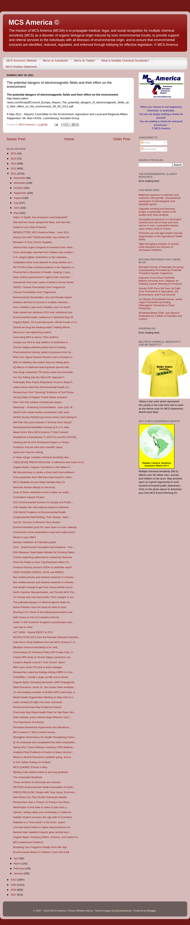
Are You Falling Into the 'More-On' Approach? (38, 377)
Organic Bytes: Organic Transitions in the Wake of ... (43, 467)
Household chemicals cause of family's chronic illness (43, 282)
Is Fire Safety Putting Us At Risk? (32, 762)
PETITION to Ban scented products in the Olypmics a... (44, 267)
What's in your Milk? (24, 537)
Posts (145, 142)
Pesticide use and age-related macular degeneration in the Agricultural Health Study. (160, 236)
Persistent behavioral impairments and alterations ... (42, 727)
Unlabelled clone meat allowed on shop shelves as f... (43, 262)
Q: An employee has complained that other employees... (45, 742)
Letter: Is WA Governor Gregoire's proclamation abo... (43, 622)
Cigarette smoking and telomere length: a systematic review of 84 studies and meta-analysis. (157, 211)
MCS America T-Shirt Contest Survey (34, 732)
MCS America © (34, 22)
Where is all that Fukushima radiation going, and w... (43, 757)
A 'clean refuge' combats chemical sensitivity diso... (42, 457)
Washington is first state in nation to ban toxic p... (41, 807)
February (19, 868)
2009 (14, 884)
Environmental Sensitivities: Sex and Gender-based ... (43, 297)
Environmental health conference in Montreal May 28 (43, 317)
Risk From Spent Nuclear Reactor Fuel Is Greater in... (43, 357)
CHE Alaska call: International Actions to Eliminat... (42, 507)
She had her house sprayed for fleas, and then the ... (43, 222)
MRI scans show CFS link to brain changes (37, 667)
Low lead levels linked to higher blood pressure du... (42, 827)
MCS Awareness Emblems (28, 842)
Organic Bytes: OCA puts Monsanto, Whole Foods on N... (45, 322)
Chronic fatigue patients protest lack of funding (39, 347)
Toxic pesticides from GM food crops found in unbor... (43, 477)
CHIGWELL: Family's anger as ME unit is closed (40, 677)
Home (69, 139)
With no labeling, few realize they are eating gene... (42, 362)
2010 (14, 879)
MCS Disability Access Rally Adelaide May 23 (39, 482)
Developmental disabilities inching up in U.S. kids (41, 427)
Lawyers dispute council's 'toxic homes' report (39, 662)
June (17, 207)
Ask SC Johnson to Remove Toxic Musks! (37, 522)
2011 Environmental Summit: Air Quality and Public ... (43, 502)
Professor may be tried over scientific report (38, 447)
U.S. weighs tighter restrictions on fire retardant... (41, 257)
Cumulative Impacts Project (28, 497)
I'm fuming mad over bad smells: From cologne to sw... (44, 597)
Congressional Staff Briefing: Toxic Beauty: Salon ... (42, 517)
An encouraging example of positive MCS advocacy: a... (45, 692)
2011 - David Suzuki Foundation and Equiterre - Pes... (43, 547)
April (17, 858)
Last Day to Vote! (23, 627)
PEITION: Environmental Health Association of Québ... (44, 787)
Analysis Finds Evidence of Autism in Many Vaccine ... (43, 752)
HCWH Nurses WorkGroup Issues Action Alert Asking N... (45, 417)
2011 (14, 173)
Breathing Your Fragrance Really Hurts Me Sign (40, 847)
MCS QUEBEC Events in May (30, 767)
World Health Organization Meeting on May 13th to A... (44, 697)
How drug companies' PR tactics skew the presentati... (44, 372)
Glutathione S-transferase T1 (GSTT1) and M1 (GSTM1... (45, 437)
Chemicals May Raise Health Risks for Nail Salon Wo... (44, 712)
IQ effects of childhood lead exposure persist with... (42, 367)
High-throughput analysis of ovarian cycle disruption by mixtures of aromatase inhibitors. (159, 246)
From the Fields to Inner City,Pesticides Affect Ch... (42, 562)
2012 (14, 168)
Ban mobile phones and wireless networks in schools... (44, 577)
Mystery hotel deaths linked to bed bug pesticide (40, 772)
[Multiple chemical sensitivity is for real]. (35, 647)
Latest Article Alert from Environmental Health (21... (42, 387)
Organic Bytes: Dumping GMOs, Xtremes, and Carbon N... (46, 837)
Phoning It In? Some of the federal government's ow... (43, 612)
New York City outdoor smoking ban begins (37, 402)
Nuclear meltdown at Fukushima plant (34, 542)
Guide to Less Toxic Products (29, 227)
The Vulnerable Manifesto (27, 777)
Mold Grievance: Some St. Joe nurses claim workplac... (44, 687)
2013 (14, 163)
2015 (14, 153)
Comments (148, 149)
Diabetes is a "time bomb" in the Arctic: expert (39, 822)
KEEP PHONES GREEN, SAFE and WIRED (38, 572)
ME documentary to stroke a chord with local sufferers (43, 472)
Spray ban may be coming (28, 452)
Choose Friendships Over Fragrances (34, 292)
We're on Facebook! (55, 60)
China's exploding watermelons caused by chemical (42, 557)
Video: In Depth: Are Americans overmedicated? (40, 217)
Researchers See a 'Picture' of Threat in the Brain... (42, 802)
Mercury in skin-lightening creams (32, 332)
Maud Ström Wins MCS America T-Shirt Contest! (40, 432)
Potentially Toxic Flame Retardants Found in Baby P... (43, 382)
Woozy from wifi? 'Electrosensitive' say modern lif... (42, 237)
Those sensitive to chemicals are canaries (37, 782)
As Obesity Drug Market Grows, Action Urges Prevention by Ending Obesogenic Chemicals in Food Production (160, 304)
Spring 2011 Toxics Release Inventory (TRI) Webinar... (44, 747)
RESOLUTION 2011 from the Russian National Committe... (46, 637)
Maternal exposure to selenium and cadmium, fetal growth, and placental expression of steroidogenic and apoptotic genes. (159, 199)
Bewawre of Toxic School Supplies (32, 242)
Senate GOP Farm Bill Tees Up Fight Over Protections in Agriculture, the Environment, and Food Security (159, 291)
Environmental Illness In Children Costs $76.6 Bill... (42, 852)
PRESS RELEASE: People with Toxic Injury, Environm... (45, 792)
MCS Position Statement (21, 66)
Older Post (121, 139)
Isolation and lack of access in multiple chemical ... (41, 302)
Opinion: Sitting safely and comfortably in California (42, 812)
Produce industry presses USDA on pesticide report (42, 567)
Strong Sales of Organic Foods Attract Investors (40, 397)
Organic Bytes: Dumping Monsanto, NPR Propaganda (43, 682)
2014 (14, 158)
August (18, 197)
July (16, 202)
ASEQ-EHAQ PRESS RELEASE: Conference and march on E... (49, 462)
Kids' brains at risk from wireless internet (36, 617)
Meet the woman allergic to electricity (34, 487)
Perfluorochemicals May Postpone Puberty (37, 707)
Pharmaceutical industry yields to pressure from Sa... (43, 352)
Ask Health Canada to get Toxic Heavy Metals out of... (43, 587)
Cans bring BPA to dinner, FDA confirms (35, 337)
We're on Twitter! (84, 60)
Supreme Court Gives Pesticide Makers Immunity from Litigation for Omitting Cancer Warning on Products (160, 280)
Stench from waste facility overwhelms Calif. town (41, 412)
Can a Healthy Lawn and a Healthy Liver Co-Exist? (42, 307)
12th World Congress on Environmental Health (39, 512)
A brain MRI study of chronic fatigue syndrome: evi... (42, 657)
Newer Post (16, 139)
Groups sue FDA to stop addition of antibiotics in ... (42, 342)
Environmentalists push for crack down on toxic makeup (44, 527)
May (16, 212)
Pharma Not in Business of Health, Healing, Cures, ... (43, 272)
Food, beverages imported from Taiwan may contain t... (44, 252)
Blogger (151, 910)
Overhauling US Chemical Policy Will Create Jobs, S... (44, 652)
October (19, 187)
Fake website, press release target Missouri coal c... (42, 717)
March (17, 863)
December (20, 178)
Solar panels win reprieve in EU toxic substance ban (42, 312)
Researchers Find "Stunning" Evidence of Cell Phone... (44, 392)
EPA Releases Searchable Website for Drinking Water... (44, 552)
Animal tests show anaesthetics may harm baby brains (44, 532)
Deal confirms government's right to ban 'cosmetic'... (42, 277)
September (20, 193)
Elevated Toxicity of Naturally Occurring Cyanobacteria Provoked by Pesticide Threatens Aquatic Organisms (161, 270)
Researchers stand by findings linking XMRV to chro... (43, 672)
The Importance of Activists (28, 722)
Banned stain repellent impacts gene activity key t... (42, 832)
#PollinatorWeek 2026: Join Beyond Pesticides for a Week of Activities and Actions (160, 315)
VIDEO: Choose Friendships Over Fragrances (39, 287)
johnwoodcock (124, 910)
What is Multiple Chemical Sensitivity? (125, 60)
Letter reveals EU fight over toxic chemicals (37, 702)
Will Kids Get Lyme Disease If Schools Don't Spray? (42, 422)
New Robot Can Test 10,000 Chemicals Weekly (40, 797)
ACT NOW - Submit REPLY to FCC (33, 632)
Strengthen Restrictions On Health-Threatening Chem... (44, 737)
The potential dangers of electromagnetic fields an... (42, 602)
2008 (14, 889)
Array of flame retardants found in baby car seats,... (42, 492)
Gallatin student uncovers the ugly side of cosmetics (42, 817)
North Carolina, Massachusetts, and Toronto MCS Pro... (44, 592)
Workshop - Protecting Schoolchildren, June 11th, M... (43, 407)
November (20, 182)
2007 (14, 894)
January (19, 873)
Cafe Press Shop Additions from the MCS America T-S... (45, 642)
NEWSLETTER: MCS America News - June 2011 (41, 232)
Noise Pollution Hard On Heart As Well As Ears (39, 607)
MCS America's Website (21, 60)
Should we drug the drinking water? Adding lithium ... (43, 327)
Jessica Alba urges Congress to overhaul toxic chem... (44, 247)
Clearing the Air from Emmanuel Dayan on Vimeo (41, 442)
